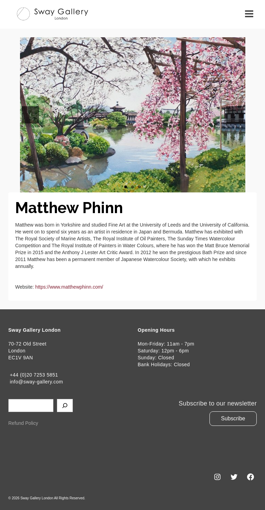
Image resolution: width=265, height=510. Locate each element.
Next (235, 114)
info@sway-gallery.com (35, 381)
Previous (30, 114)
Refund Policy (23, 423)
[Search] (65, 405)
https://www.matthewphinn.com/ (69, 287)
